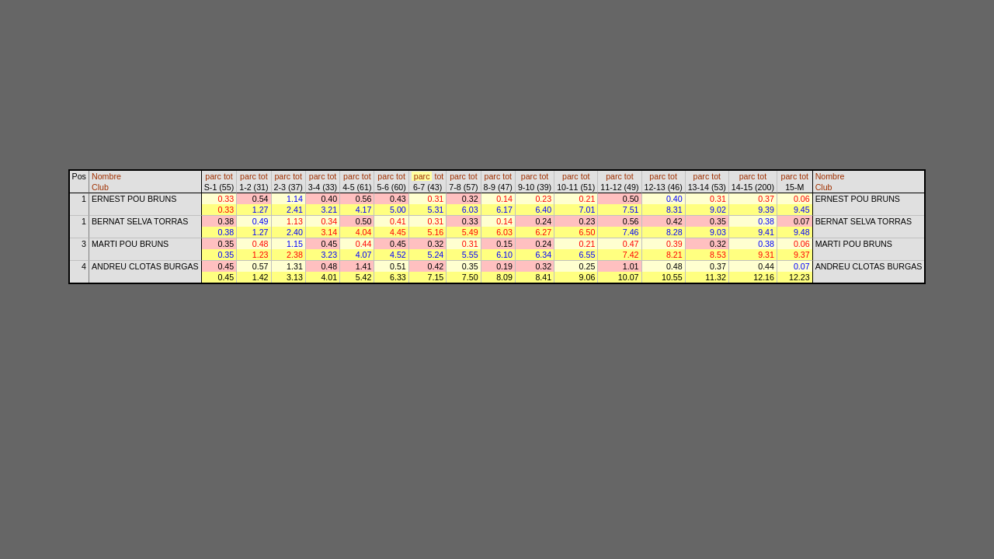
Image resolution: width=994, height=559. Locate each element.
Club (100, 187)
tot (228, 176)
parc (213, 176)
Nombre (106, 176)
